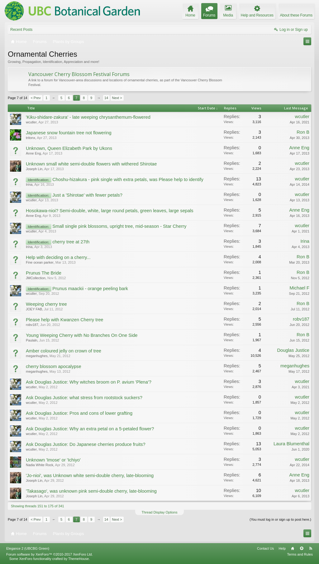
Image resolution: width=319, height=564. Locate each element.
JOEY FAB (34, 309)
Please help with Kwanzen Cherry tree (64, 319)
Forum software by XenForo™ (49, 554)
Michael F (299, 287)
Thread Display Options (160, 512)
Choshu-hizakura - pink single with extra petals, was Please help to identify (127, 179)
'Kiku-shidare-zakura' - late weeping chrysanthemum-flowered (88, 117)
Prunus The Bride (43, 272)
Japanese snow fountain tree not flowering (69, 132)
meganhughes (37, 356)
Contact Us (265, 548)
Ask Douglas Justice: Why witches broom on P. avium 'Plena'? (88, 382)
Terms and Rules (300, 554)
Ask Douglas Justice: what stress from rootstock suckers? (84, 397)
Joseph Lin (34, 169)
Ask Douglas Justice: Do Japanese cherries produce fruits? (85, 444)
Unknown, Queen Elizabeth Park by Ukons (69, 148)
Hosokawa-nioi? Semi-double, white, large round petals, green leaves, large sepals (109, 210)
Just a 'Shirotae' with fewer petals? (87, 195)
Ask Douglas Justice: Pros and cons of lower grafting (79, 413)
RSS (310, 548)
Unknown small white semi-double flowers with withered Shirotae (91, 163)
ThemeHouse (78, 559)
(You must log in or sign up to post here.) (280, 519)
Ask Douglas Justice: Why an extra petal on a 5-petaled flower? (90, 428)
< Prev (35, 98)
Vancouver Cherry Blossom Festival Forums (79, 74)
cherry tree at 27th (70, 241)
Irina (29, 184)
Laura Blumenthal (291, 443)
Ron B (303, 132)
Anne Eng (33, 153)
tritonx (30, 138)
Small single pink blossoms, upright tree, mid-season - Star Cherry (119, 226)
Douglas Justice (293, 350)
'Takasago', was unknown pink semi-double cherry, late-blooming (91, 491)
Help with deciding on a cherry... (58, 257)
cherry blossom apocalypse (53, 366)
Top (301, 548)
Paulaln (31, 340)
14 (106, 98)
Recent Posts (21, 29)
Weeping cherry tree (46, 304)
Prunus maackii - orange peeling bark (90, 288)
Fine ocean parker (40, 262)
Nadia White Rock (39, 465)
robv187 (32, 325)
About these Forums (296, 15)
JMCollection (35, 278)
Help (282, 548)
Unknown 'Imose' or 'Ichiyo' (53, 459)
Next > (117, 98)
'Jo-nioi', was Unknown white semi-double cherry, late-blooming (90, 475)
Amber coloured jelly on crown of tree (63, 350)
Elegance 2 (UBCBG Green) (27, 548)
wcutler (31, 122)
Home (292, 548)
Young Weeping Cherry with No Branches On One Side (81, 335)
